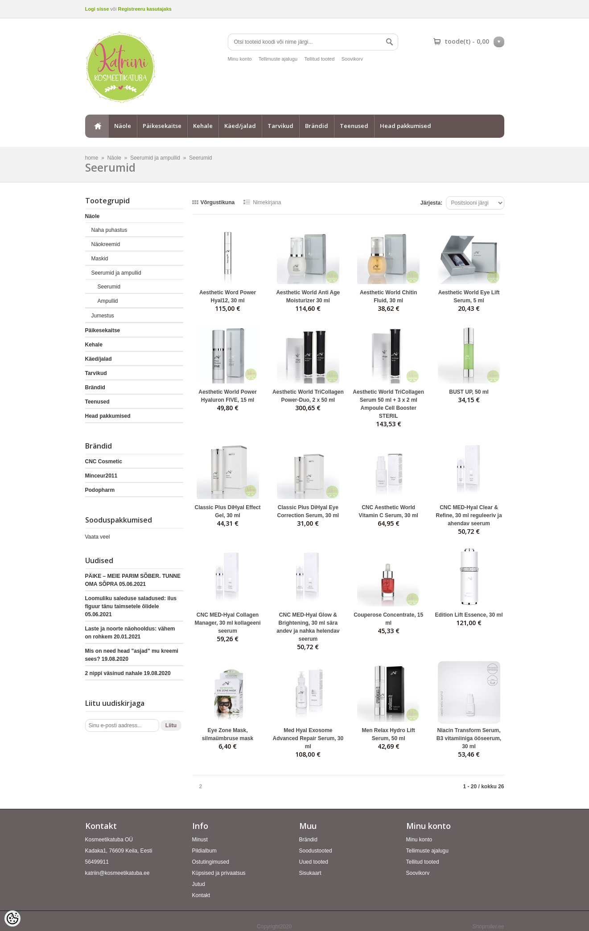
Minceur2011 (101, 476)
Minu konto (240, 59)
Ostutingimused (210, 862)
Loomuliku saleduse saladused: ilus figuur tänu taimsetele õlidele (131, 606)
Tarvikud (280, 126)
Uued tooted (313, 862)
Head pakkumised (405, 126)
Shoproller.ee (488, 926)
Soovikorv (352, 59)
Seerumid (200, 158)
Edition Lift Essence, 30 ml (469, 615)
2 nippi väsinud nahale (128, 673)
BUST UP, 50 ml (468, 392)
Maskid (99, 258)
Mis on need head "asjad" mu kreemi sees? (131, 655)
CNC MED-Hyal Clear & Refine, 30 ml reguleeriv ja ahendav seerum (469, 515)
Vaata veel (97, 537)
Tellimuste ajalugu (278, 59)
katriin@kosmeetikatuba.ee (117, 873)
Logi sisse (97, 9)
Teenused (354, 126)
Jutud (198, 884)
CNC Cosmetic (103, 461)
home (96, 126)
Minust (200, 839)
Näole (122, 126)
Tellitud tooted (319, 59)
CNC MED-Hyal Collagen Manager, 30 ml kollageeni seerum (227, 623)
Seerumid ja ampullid (155, 158)
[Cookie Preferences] (12, 918)
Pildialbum (204, 851)
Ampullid (108, 301)
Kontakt (201, 895)
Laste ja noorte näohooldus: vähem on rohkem (130, 633)
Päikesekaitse (162, 126)
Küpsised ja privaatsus (219, 873)
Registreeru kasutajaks (144, 9)
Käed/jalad (240, 126)
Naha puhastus (109, 230)
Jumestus (102, 316)
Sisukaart (310, 873)
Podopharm (100, 490)
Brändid (316, 126)
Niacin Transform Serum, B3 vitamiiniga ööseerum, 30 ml (469, 738)
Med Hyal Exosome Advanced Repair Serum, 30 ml (307, 738)
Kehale (203, 126)
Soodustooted (315, 851)
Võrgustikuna (218, 202)
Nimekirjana (267, 202)
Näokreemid (105, 244)
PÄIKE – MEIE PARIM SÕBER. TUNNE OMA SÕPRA (133, 580)
